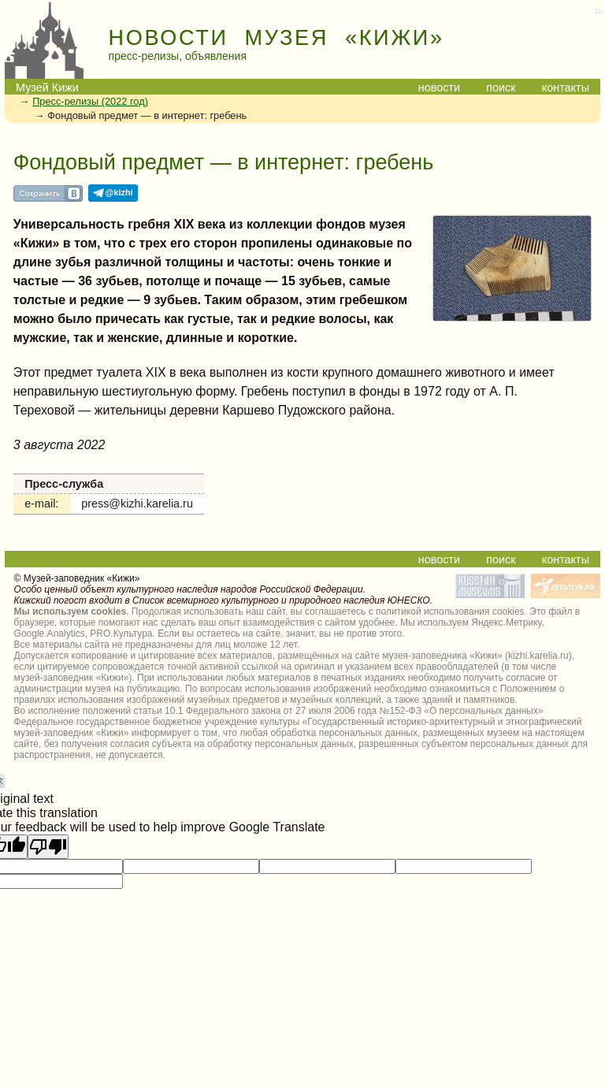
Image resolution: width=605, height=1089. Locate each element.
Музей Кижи (47, 87)
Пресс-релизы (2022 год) (90, 101)
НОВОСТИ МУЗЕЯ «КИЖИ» (276, 38)
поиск (500, 87)
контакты (565, 87)
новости (439, 87)
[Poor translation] (48, 846)
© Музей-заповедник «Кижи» (77, 578)
